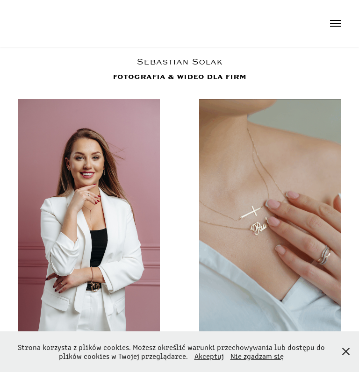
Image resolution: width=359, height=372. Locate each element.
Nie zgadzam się (257, 356)
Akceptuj (209, 356)
